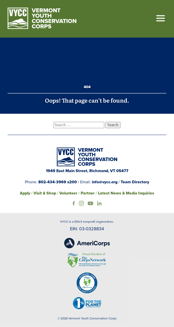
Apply (25, 193)
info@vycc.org (104, 182)
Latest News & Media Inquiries (126, 193)
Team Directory (135, 182)
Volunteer (68, 193)
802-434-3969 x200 (57, 182)
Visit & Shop (44, 193)
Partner (88, 193)
